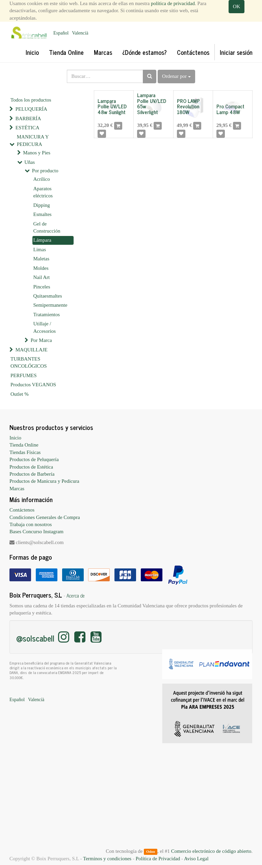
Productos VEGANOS (33, 384)
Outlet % (19, 394)
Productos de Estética (31, 467)
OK (236, 6)
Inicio (15, 437)
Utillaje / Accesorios (44, 327)
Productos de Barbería (31, 474)
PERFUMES (23, 375)
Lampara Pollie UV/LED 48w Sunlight (112, 106)
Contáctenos (21, 510)
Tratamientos (46, 314)
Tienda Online (23, 445)
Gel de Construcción (46, 227)
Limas (39, 249)
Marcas (16, 488)
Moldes (41, 268)
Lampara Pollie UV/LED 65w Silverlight (151, 103)
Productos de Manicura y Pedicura (44, 481)
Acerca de (76, 595)
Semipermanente (50, 305)
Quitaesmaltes (47, 296)
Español (61, 33)
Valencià (80, 33)
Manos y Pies (36, 152)
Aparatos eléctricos (43, 192)
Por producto (45, 170)
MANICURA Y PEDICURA (33, 140)
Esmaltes (42, 214)
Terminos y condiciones (107, 858)
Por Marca (41, 340)
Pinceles (41, 286)
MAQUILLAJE (32, 349)
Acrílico (41, 179)
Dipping (41, 205)
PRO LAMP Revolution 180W (188, 106)
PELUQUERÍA (31, 109)
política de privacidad (173, 3)
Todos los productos (30, 100)
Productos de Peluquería (34, 459)
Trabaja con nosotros (30, 524)
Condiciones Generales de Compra (44, 517)
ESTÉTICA (28, 127)
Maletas (41, 258)
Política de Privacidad (158, 858)
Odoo (150, 851)
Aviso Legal (196, 858)
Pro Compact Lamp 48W (230, 109)
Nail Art (41, 277)
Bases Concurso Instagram (36, 531)
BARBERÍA (28, 118)
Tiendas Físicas (25, 452)
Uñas (29, 162)
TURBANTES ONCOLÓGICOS (28, 362)
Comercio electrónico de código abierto (211, 851)
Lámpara (42, 240)
